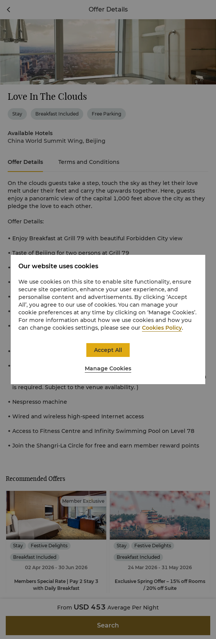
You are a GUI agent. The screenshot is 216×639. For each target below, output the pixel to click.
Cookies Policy (162, 327)
